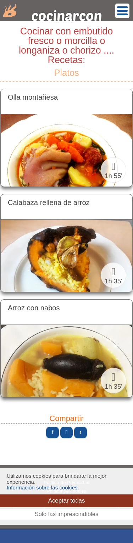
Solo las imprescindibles (66, 514)
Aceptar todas (66, 500)
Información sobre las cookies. (43, 487)
